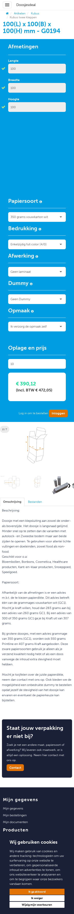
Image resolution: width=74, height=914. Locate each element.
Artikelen (19, 13)
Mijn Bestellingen (15, 815)
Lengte (13, 61)
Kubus (35, 13)
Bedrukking (24, 229)
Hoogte (13, 99)
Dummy (20, 283)
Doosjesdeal (26, 5)
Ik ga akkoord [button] (37, 891)
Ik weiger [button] (37, 898)
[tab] (12, 502)
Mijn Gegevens (13, 808)
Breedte (14, 80)
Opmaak (21, 311)
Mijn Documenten (15, 822)
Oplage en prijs (27, 348)
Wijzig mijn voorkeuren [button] (37, 904)
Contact (15, 767)
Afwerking (23, 256)
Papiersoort (25, 201)
